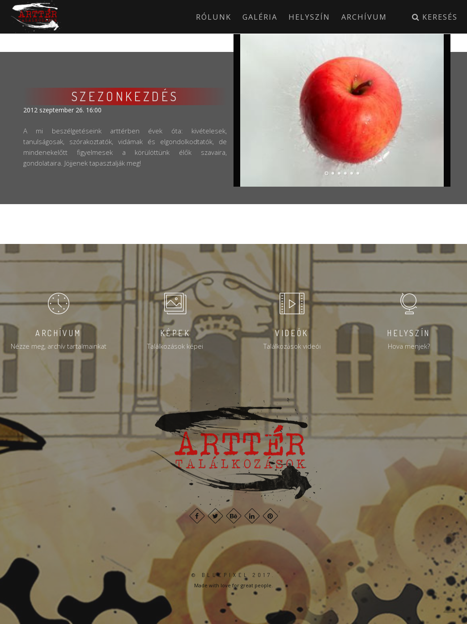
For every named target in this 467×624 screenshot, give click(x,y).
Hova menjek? (409, 346)
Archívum (364, 17)
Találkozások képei (175, 346)
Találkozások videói (292, 346)
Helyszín (309, 17)
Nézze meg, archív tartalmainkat (58, 346)
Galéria (259, 17)
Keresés (435, 17)
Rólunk (213, 17)
